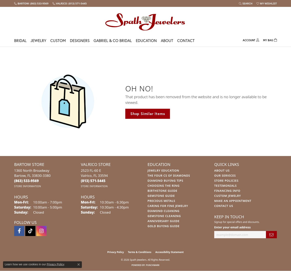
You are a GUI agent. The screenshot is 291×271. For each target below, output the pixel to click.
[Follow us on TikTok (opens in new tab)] (30, 231)
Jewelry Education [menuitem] (163, 170)
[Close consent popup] (78, 264)
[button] (245, 3)
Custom (58, 40)
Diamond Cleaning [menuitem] (163, 211)
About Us (222, 170)
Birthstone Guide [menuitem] (162, 191)
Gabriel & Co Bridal (113, 40)
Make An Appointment (232, 201)
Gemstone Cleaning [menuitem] (164, 216)
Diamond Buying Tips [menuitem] (165, 180)
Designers (80, 40)
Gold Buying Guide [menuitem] (163, 226)
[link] (31, 3)
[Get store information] (27, 186)
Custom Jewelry (227, 196)
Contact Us (223, 206)
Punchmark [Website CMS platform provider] (153, 265)
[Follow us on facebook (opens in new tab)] (19, 231)
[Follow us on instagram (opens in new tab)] (41, 231)
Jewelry (38, 40)
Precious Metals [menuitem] (161, 201)
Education (146, 40)
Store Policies (226, 180)
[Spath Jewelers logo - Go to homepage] (145, 22)
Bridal (20, 40)
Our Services (225, 175)
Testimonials (225, 186)
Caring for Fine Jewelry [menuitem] (168, 206)
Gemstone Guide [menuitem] (161, 196)
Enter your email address (232, 227)
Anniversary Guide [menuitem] (163, 221)
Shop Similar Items (147, 113)
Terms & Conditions (139, 252)
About (167, 40)
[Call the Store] (26, 180)
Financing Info (227, 191)
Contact (186, 40)
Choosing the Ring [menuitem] (163, 186)
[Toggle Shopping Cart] (270, 40)
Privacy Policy (115, 252)
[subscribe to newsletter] (271, 234)
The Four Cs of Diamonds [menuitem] (169, 175)
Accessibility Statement (169, 252)
